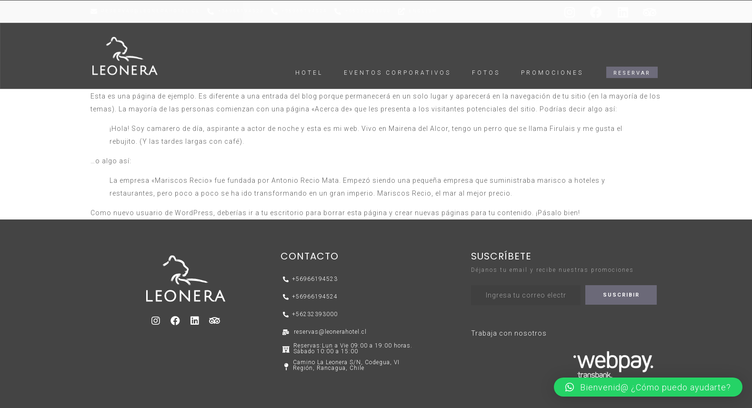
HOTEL (309, 63)
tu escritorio (282, 213)
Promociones (552, 63)
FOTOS (486, 63)
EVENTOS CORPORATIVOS (397, 63)
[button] (632, 62)
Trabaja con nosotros (509, 333)
